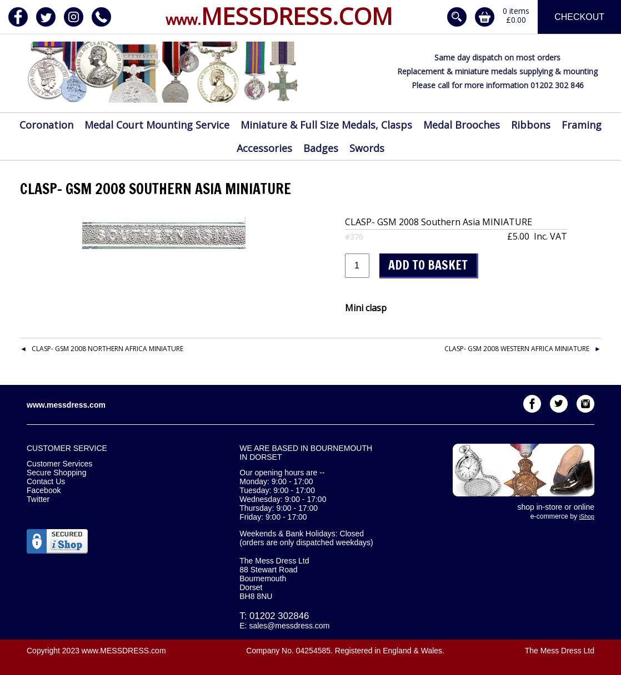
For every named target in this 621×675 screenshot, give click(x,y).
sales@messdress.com (289, 625)
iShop (586, 516)
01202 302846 (279, 616)
